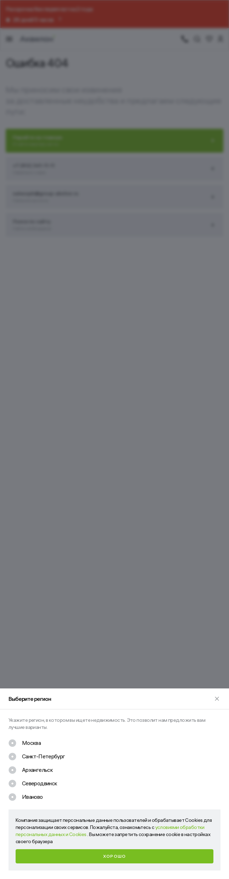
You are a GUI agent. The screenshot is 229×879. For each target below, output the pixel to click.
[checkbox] (25, 743)
